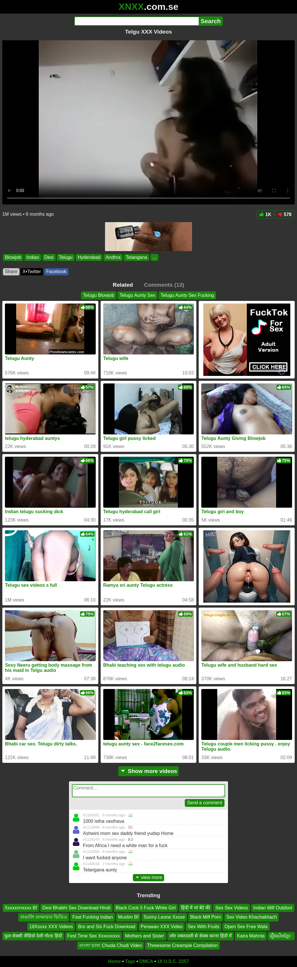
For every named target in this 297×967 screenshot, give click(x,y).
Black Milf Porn (205, 917)
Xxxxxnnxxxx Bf (21, 907)
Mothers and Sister (144, 935)
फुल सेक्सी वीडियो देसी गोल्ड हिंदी (33, 935)
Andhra (113, 257)
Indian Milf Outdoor (272, 907)
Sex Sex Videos (231, 907)
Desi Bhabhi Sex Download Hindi (76, 907)
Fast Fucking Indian (92, 917)
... (154, 257)
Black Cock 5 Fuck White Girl (146, 907)
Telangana (136, 257)
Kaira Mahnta (251, 935)
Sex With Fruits (203, 926)
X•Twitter (32, 271)
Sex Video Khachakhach (251, 917)
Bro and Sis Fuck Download (106, 926)
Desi (49, 257)
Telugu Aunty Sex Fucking (187, 295)
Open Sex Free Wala (246, 926)
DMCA (146, 961)
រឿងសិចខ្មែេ (281, 935)
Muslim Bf (128, 917)
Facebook (56, 271)
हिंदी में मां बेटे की (195, 907)
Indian (32, 257)
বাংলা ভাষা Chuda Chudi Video (110, 945)
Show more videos (148, 771)
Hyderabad (89, 257)
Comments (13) (164, 285)
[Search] (136, 21)
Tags (130, 961)
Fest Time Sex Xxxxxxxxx (93, 935)
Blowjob (13, 257)
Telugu (66, 257)
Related (123, 285)
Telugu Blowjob (98, 295)
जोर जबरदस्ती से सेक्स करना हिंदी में (200, 935)
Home (114, 961)
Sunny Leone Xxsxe (164, 917)
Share (11, 271)
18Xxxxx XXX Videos (51, 926)
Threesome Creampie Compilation (182, 945)
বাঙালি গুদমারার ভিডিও (43, 917)
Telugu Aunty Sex (137, 295)
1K (265, 214)
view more (148, 877)
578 (284, 214)
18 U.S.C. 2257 (173, 961)
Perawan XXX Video (162, 926)
